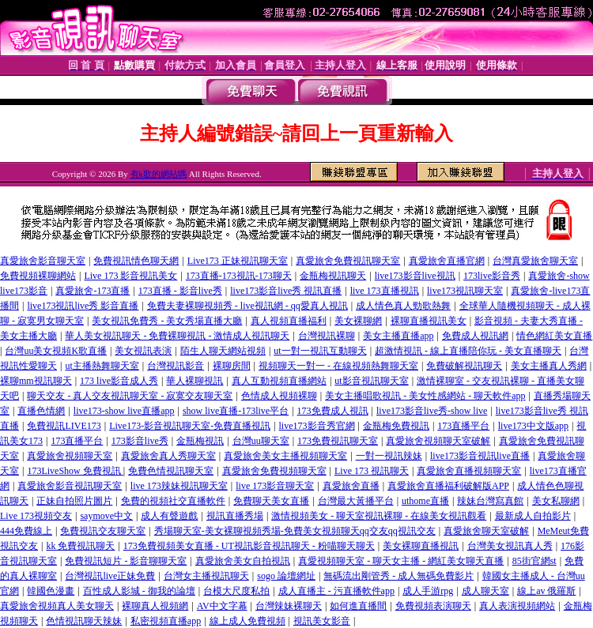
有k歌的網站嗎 (158, 174)
